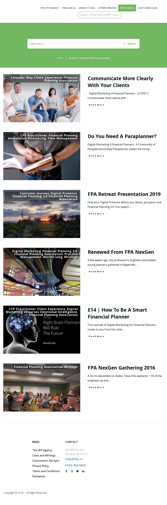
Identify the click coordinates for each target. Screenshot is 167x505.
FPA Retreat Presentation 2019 (124, 194)
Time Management (62, 138)
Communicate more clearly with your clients (120, 82)
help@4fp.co (74, 459)
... (128, 98)
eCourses (31, 312)
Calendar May (22, 77)
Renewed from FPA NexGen (121, 252)
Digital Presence (63, 193)
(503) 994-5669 (75, 465)
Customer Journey (34, 193)
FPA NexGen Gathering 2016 (121, 367)
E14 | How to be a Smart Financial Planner (117, 313)
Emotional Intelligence (58, 312)
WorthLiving (53, 257)
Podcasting (37, 138)
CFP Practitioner (33, 135)
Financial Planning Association (61, 78)
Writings (71, 257)
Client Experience (48, 77)
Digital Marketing (26, 251)
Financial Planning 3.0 (30, 196)
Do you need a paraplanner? (122, 136)
